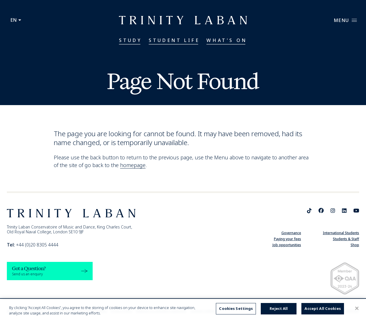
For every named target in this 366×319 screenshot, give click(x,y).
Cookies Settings (236, 308)
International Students (341, 232)
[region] (183, 309)
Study (130, 40)
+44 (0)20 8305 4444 (32, 245)
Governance (291, 232)
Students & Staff (346, 238)
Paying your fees (287, 238)
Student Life (174, 40)
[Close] (357, 308)
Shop (355, 244)
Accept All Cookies (323, 308)
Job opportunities (286, 244)
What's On (226, 40)
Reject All (279, 308)
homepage (133, 165)
